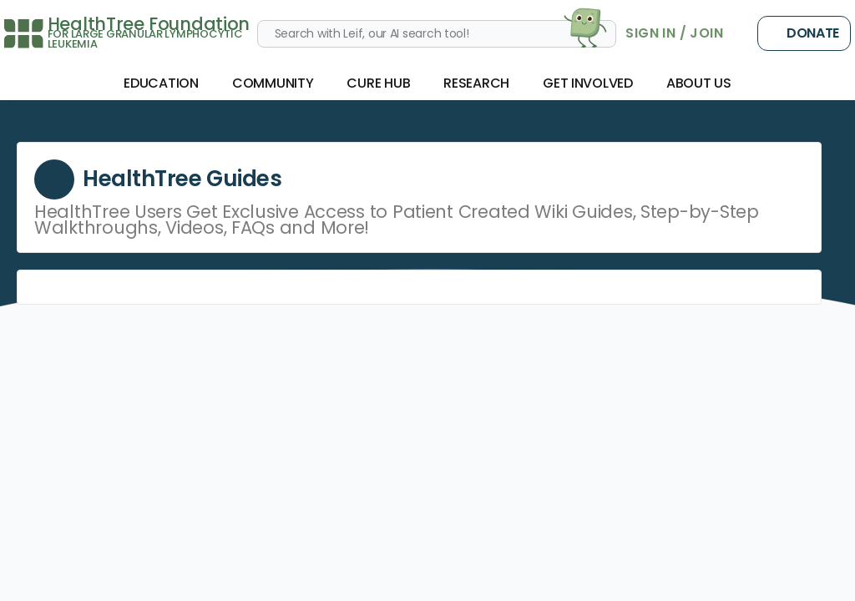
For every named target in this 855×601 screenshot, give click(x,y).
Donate (804, 33)
